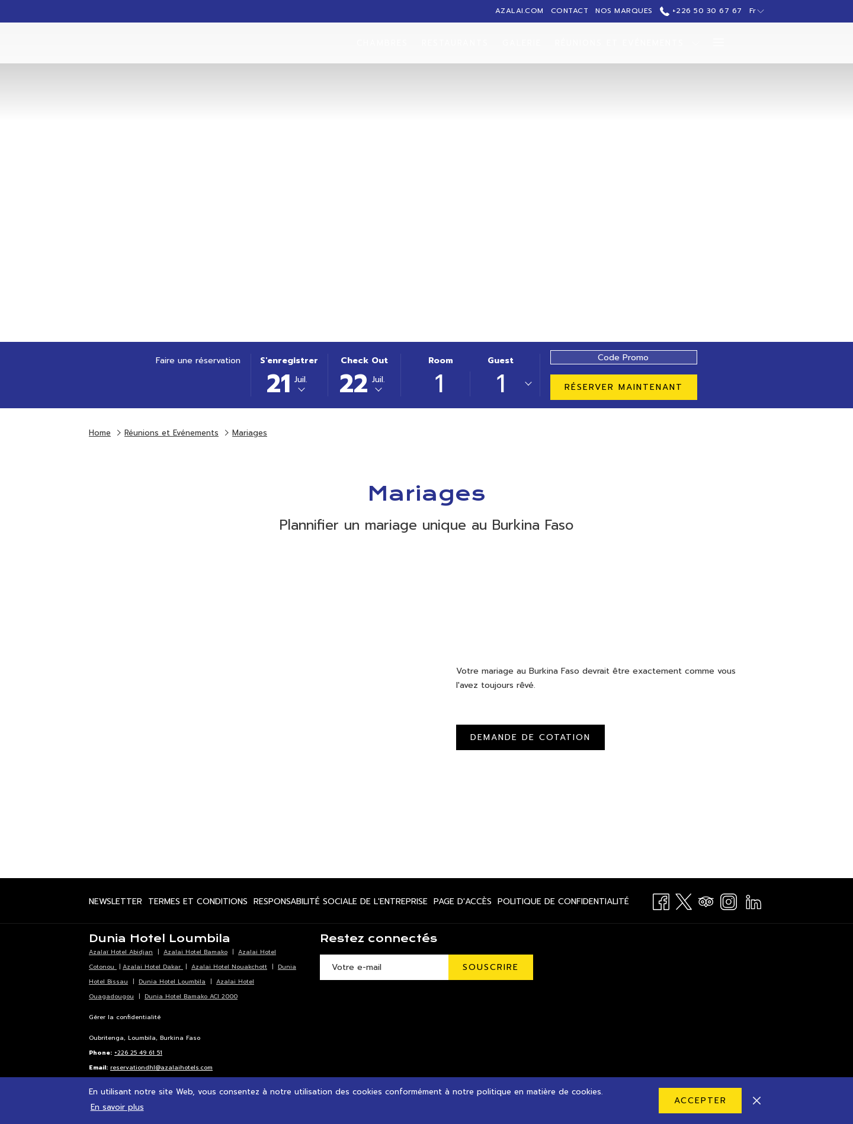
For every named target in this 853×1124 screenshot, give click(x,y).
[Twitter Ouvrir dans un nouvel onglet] (683, 900)
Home (100, 432)
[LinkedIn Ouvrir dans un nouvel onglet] (753, 900)
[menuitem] (382, 43)
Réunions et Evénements (171, 432)
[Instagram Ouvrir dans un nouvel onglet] (728, 900)
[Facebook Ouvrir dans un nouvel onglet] (661, 900)
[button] (289, 375)
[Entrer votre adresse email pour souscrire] (384, 967)
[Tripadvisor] (706, 900)
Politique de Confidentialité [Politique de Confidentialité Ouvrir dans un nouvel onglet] (563, 903)
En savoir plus (117, 1107)
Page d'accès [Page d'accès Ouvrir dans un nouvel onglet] (463, 903)
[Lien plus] (714, 43)
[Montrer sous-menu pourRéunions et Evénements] (696, 43)
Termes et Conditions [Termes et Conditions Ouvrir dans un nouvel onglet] (198, 903)
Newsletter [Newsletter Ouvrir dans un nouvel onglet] (115, 903)
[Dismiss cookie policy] (756, 1100)
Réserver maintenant (624, 387)
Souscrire (491, 967)
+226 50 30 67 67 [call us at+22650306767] (701, 10)
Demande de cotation (530, 737)
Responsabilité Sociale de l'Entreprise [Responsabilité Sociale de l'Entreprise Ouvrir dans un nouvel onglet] (341, 903)
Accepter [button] (700, 1100)
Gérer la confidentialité (125, 1017)
